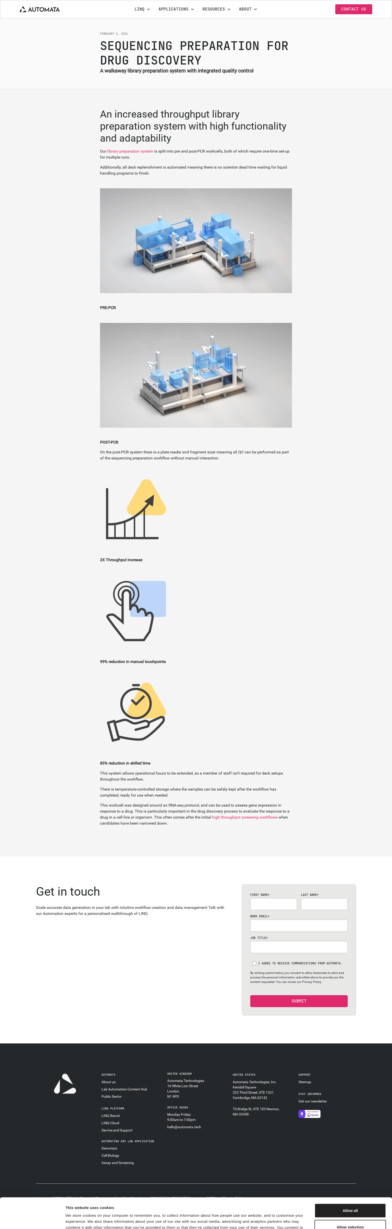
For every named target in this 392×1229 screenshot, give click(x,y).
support (304, 1074)
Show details (262, 1219)
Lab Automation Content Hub (124, 1089)
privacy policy (180, 1203)
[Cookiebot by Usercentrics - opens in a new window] (32, 1219)
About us (109, 1082)
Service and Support (117, 1130)
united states (244, 1074)
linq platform (113, 1108)
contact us (353, 9)
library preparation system (130, 151)
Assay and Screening (118, 1163)
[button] (142, 9)
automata (109, 1074)
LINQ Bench (111, 1116)
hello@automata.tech (184, 1127)
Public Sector (112, 1096)
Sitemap (304, 1082)
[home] (57, 9)
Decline (350, 1212)
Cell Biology (110, 1155)
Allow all (350, 1180)
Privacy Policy (311, 982)
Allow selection (350, 1196)
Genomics (109, 1148)
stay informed (309, 1094)
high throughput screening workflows (245, 817)
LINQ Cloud (110, 1123)
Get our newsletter (312, 1101)
